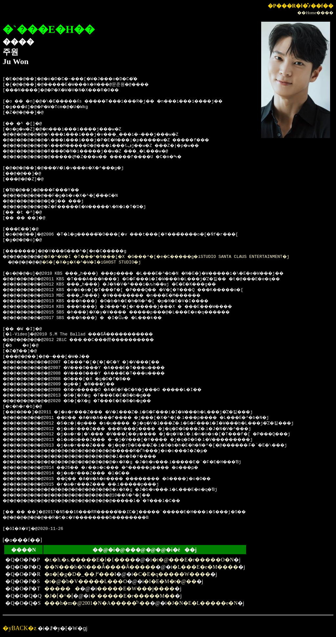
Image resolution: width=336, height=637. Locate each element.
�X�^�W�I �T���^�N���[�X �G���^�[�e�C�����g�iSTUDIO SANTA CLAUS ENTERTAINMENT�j (183, 257)
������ (62, 588)
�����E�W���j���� (136, 588)
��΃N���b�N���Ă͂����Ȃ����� (100, 567)
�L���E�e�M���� (205, 567)
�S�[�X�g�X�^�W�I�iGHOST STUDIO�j (100, 262)
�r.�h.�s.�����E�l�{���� (89, 559)
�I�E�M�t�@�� (170, 581)
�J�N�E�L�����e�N (202, 603)
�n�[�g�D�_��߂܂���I (80, 574)
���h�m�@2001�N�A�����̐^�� (97, 603)
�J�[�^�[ (58, 596)
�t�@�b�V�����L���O (85, 581)
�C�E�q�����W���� (171, 574)
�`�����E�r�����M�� (132, 596)
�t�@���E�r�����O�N (193, 559)
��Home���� (315, 12)
